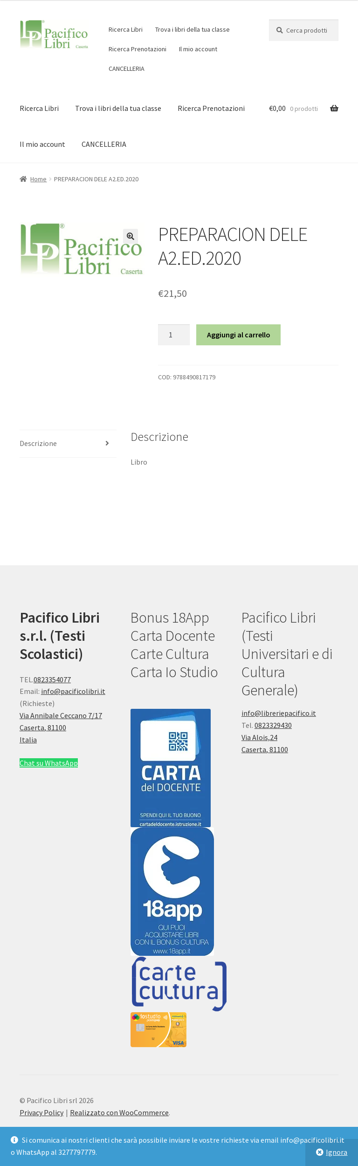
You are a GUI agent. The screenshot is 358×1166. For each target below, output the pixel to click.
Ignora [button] (336, 1152)
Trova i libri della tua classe (192, 29)
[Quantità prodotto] (174, 335)
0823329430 (273, 725)
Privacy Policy (41, 1112)
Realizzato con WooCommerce (119, 1112)
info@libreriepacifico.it (278, 713)
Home (38, 179)
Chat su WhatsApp (49, 763)
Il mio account (198, 49)
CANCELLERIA (127, 68)
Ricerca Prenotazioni (137, 49)
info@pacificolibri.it (73, 691)
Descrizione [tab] (38, 443)
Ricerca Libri (126, 29)
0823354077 (52, 679)
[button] (130, 236)
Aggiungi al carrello (238, 334)
